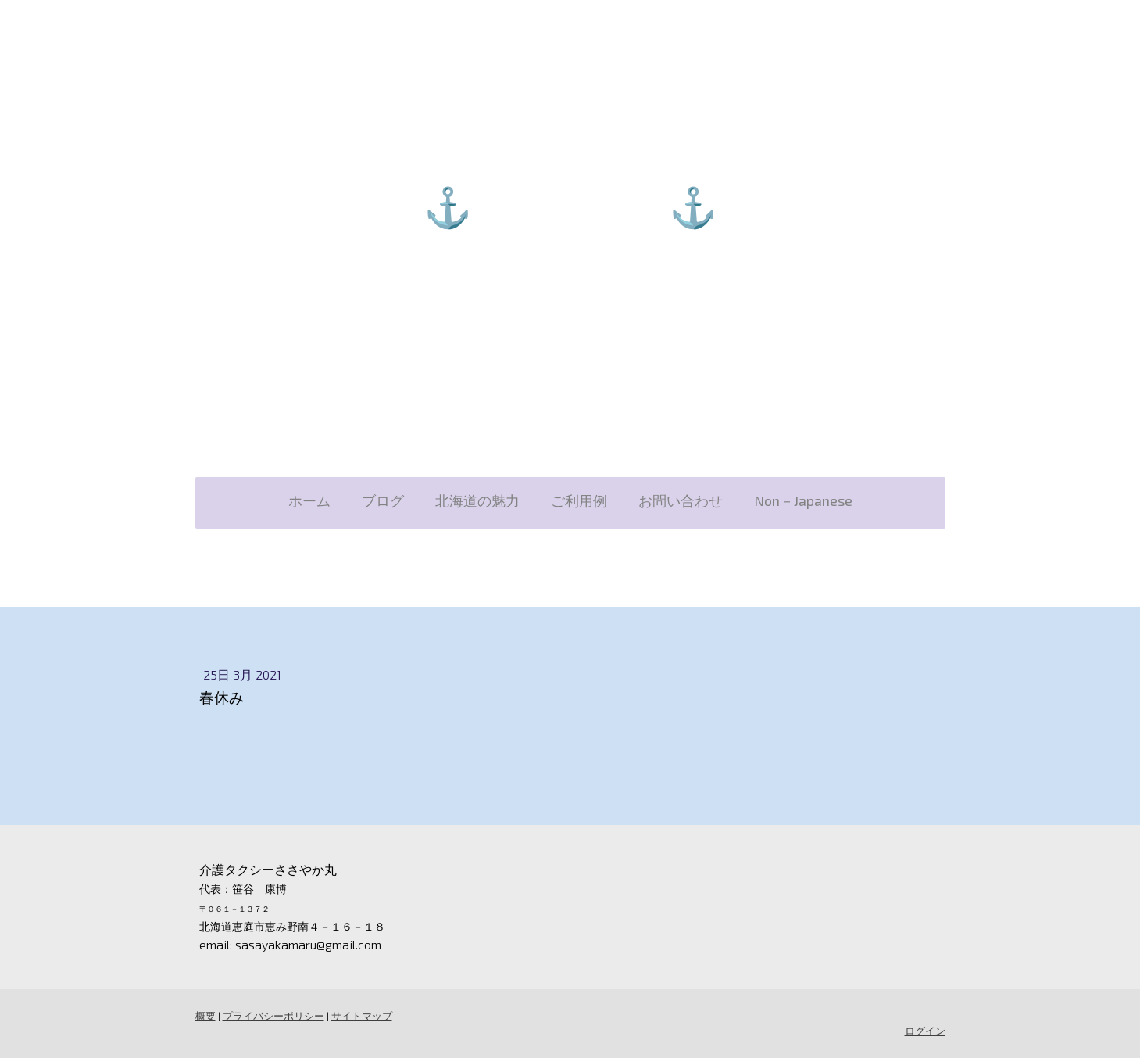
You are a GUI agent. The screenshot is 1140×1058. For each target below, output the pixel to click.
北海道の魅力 (477, 500)
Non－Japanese (803, 500)
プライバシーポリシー (273, 1016)
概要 (205, 1016)
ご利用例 (579, 500)
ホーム (309, 500)
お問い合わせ (680, 500)
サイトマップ (361, 1016)
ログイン (925, 1030)
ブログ (383, 500)
